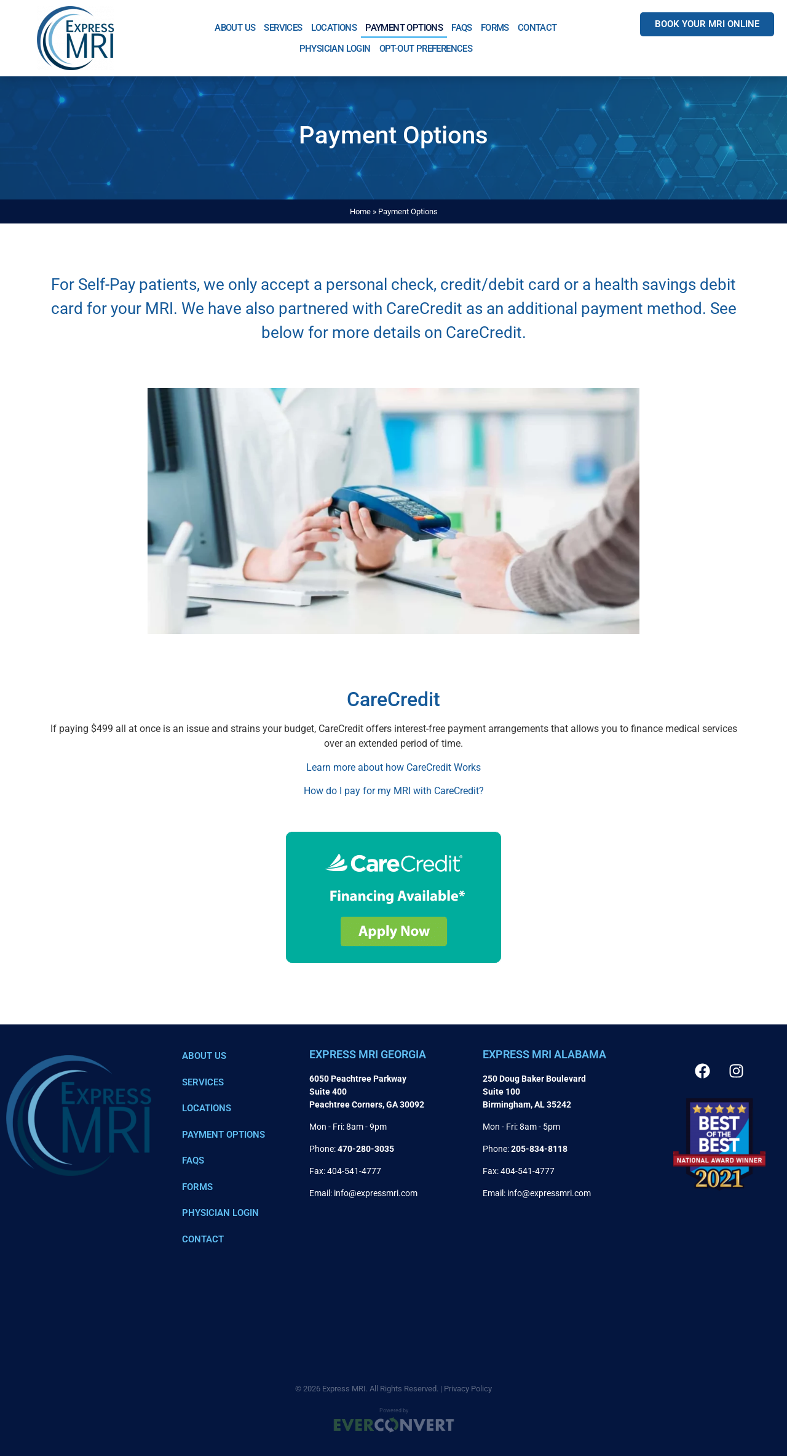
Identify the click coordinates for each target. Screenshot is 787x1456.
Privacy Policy (468, 1388)
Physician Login (335, 48)
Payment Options (404, 27)
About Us (235, 27)
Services (283, 27)
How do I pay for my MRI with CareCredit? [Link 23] (394, 791)
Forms (495, 27)
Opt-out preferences (426, 48)
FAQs (461, 27)
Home (360, 211)
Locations (334, 27)
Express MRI (344, 1388)
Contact (537, 27)
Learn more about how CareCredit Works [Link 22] (393, 767)
